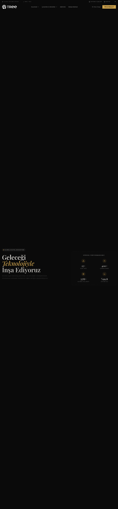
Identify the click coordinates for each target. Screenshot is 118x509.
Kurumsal (35, 7)
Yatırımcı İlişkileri (95, 1)
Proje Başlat (109, 7)
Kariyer (107, 1)
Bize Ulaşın (96, 7)
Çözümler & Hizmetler (49, 7)
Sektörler (63, 7)
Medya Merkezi (73, 7)
